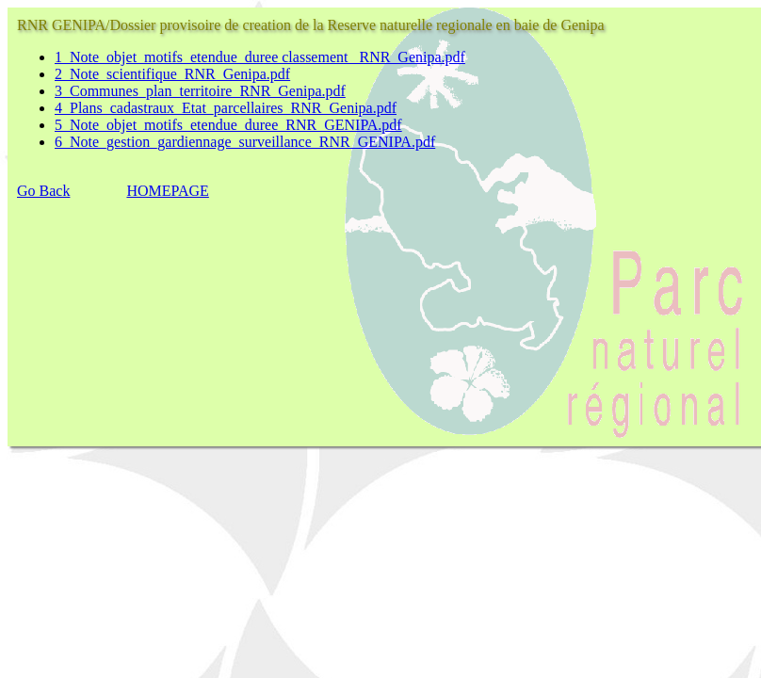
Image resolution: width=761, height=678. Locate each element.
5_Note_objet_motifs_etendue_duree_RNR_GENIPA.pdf (228, 125)
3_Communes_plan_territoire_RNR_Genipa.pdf (200, 91)
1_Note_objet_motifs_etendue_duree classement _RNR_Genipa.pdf (260, 57)
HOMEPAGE (167, 191)
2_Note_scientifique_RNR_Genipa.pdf (172, 74)
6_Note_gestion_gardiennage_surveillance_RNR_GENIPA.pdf (245, 142)
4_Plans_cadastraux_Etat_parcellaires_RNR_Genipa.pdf (226, 108)
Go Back (43, 191)
